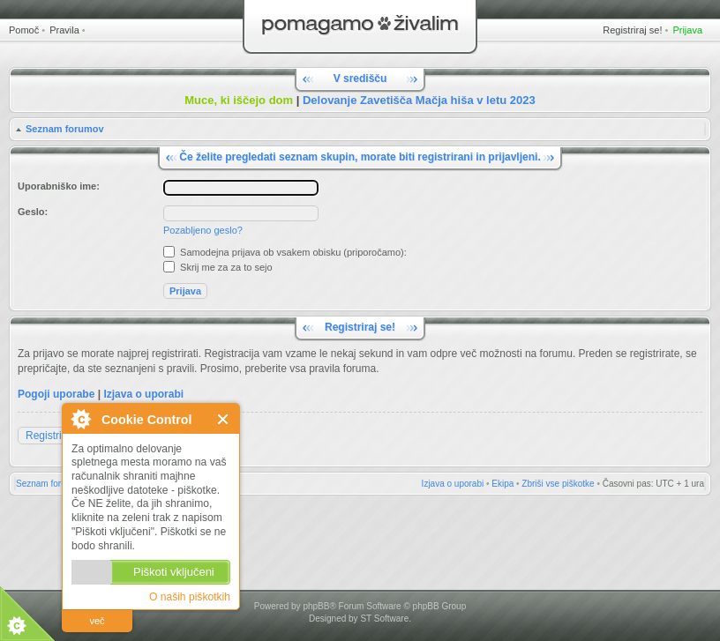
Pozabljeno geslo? (203, 230)
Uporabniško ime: (59, 186)
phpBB (316, 606)
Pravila (64, 30)
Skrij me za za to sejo (218, 267)
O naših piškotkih (189, 597)
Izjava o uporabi (143, 394)
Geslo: (33, 211)
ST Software (384, 618)
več (96, 620)
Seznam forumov (65, 128)
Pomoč (24, 30)
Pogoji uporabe (56, 394)
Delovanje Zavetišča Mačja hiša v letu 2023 (419, 100)
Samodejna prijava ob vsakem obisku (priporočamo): (285, 252)
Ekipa (502, 483)
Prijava (687, 30)
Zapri (223, 419)
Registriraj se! (632, 30)
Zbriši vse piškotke (557, 483)
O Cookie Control (80, 419)
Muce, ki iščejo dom (238, 100)
